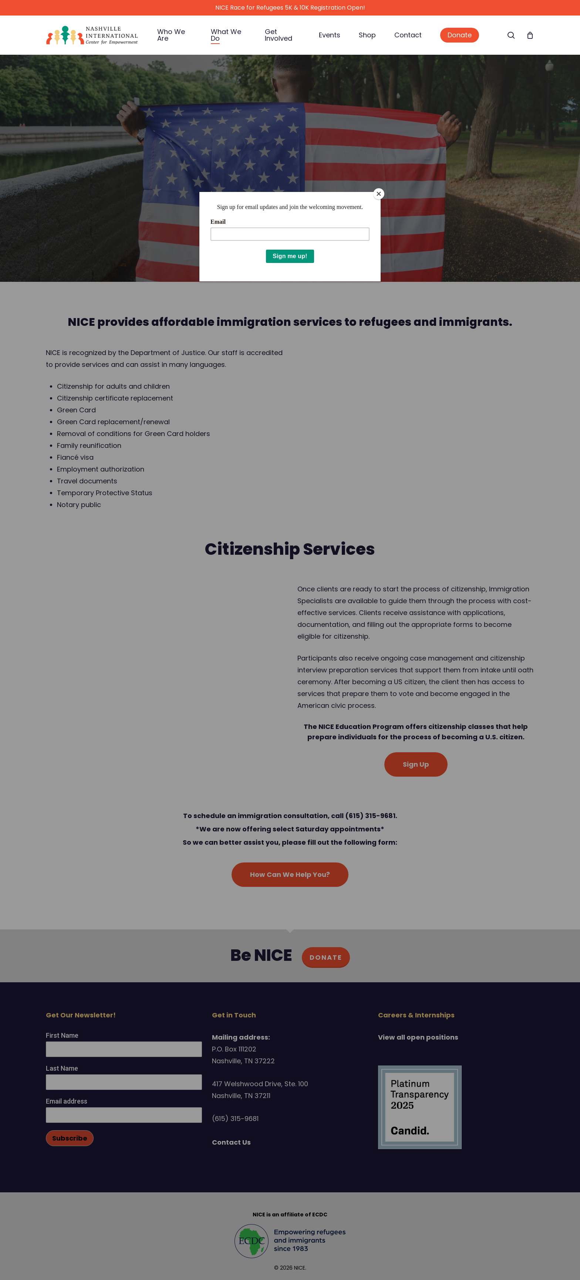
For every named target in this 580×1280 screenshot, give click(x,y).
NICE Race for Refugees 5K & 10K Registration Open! (290, 7)
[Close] (378, 193)
